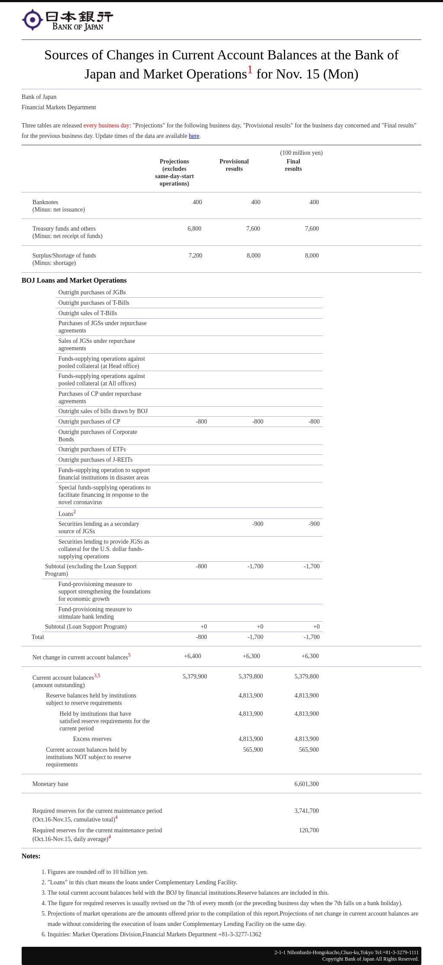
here (194, 135)
